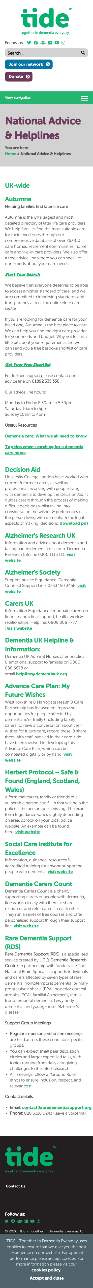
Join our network (26, 64)
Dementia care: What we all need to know (46, 436)
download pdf (74, 523)
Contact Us (15, 1186)
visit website (19, 628)
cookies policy (46, 1269)
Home (10, 153)
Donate (16, 76)
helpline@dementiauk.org (41, 673)
